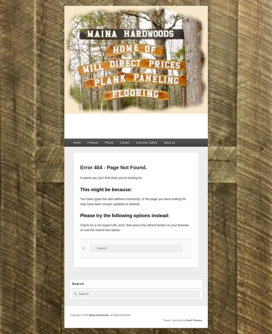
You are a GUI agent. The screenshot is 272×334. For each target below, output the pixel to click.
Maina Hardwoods (100, 124)
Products (92, 142)
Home (76, 142)
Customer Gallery (146, 142)
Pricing (109, 142)
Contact (124, 142)
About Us (169, 142)
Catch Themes (194, 320)
